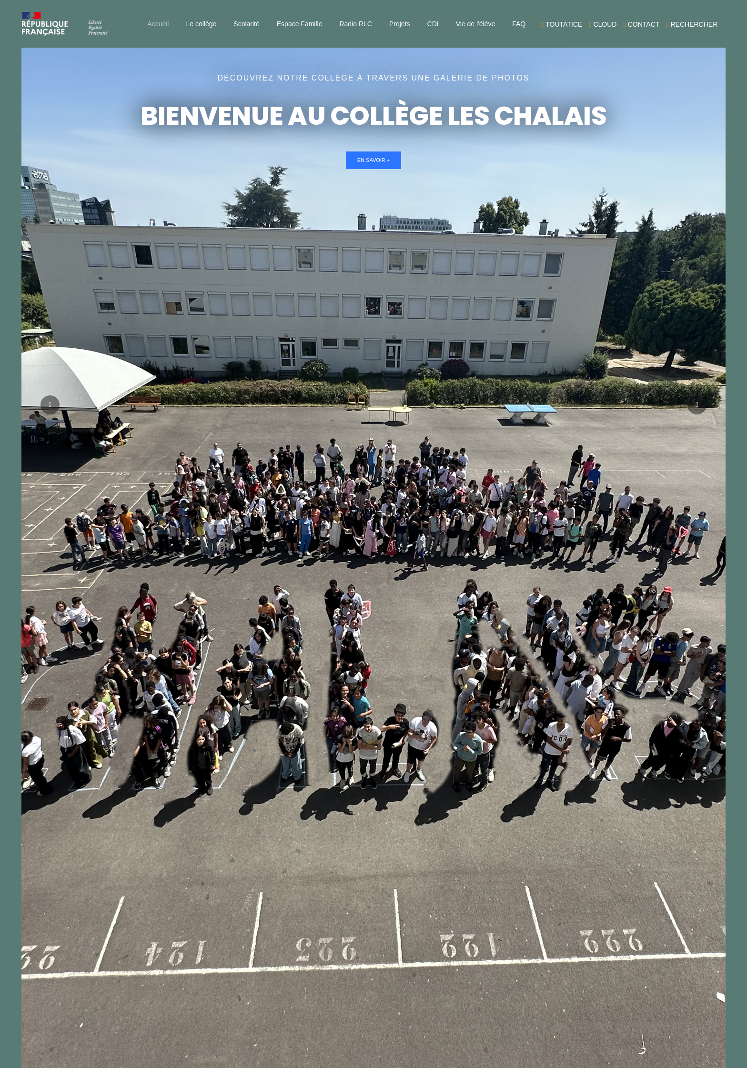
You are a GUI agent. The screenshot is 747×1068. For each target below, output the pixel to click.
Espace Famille (300, 24)
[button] (697, 404)
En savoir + (373, 160)
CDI (433, 24)
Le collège (201, 24)
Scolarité (246, 24)
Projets (399, 24)
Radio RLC (355, 24)
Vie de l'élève (475, 24)
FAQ (518, 24)
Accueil (158, 24)
